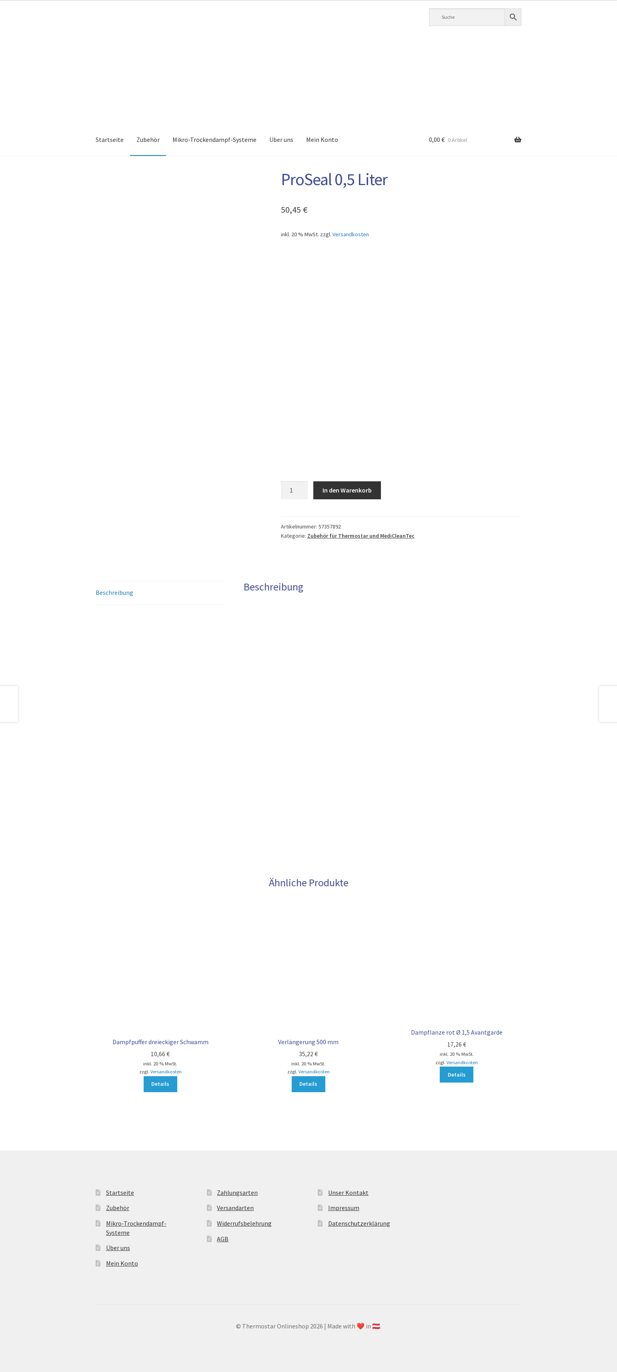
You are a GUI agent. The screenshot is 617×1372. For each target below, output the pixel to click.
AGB (222, 1239)
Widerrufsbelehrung (244, 1223)
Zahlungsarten (237, 1193)
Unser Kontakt (348, 1193)
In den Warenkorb (347, 490)
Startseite (110, 140)
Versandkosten (351, 234)
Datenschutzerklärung (359, 1223)
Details (160, 1083)
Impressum (343, 1208)
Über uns (281, 140)
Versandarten (235, 1208)
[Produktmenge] (294, 490)
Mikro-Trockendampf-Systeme (214, 140)
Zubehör (148, 140)
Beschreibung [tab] (114, 592)
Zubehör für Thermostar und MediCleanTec (361, 535)
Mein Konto (322, 140)
